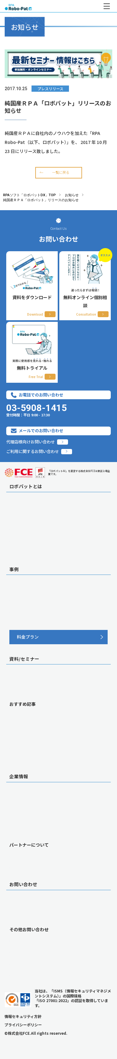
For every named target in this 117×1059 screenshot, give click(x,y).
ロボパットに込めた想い (31, 540)
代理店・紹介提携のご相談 (33, 951)
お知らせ (17, 818)
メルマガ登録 (21, 758)
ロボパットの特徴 (25, 505)
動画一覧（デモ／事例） (31, 747)
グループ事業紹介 (25, 830)
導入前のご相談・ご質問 (31, 939)
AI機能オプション (25, 517)
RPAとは (17, 714)
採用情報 (17, 807)
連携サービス (21, 551)
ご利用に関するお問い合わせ (32, 451)
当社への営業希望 (25, 963)
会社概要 (17, 795)
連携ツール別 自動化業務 (32, 611)
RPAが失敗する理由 (27, 725)
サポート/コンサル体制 (30, 528)
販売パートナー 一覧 (28, 855)
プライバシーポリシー (23, 1024)
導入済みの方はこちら (29, 974)
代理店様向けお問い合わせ (30, 442)
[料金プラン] (58, 637)
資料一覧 (17, 677)
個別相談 (17, 903)
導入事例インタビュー (29, 588)
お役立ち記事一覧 (25, 735)
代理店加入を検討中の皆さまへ (37, 866)
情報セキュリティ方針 (22, 1016)
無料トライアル (23, 915)
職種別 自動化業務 (26, 599)
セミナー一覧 (21, 689)
